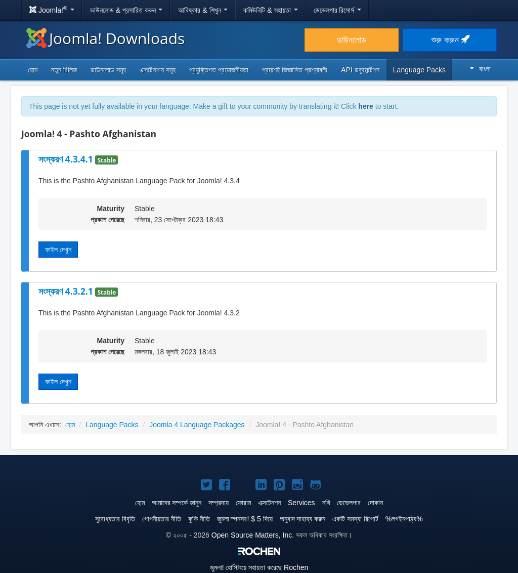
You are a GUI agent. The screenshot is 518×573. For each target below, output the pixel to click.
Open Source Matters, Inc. (252, 535)
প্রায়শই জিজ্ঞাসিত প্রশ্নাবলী (295, 70)
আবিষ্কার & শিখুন (203, 10)
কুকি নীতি (199, 519)
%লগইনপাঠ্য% (404, 519)
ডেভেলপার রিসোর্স (338, 10)
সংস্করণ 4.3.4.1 (66, 159)
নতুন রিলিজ (64, 70)
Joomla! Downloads (105, 38)
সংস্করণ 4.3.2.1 (66, 291)
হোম (32, 70)
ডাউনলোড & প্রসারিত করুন (126, 10)
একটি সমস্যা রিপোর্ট (355, 519)
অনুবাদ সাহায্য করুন (303, 519)
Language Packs (419, 70)
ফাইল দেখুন (58, 249)
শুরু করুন (449, 40)
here (365, 106)
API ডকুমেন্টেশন (360, 70)
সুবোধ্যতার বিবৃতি (115, 519)
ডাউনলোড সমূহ (108, 70)
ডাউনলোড (351, 40)
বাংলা (480, 69)
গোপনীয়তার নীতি (161, 519)
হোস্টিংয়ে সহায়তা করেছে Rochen (259, 567)
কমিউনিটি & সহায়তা (270, 10)
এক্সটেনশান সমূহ (158, 70)
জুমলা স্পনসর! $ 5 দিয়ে (245, 519)
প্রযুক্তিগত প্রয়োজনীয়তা (218, 70)
